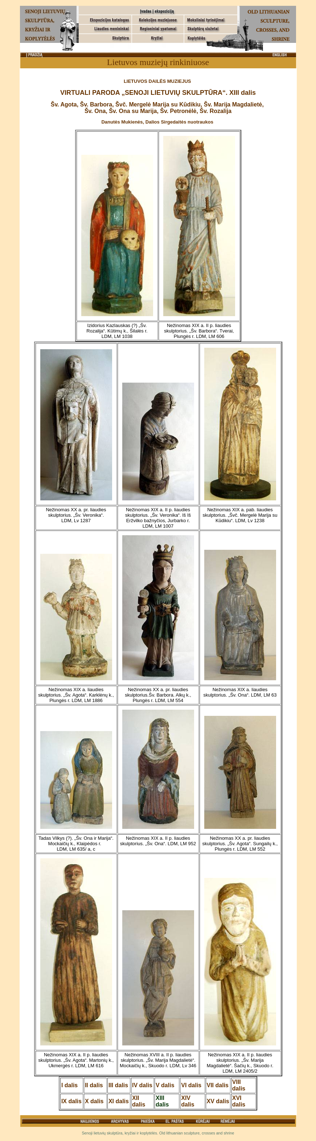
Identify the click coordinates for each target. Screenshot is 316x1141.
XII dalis (138, 1101)
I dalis (69, 1085)
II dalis (94, 1085)
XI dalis (118, 1101)
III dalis (118, 1085)
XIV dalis (187, 1101)
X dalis (94, 1101)
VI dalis (191, 1085)
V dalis (165, 1085)
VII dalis (218, 1085)
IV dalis (142, 1085)
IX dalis (71, 1101)
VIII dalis (238, 1085)
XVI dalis (238, 1101)
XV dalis (218, 1101)
